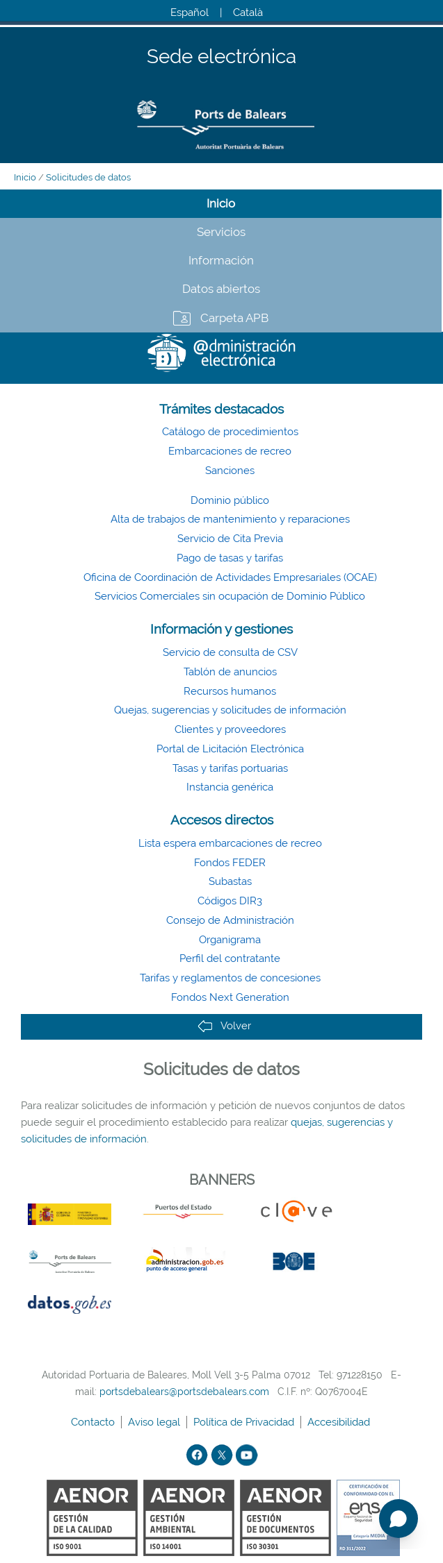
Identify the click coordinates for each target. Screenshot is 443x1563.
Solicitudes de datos (88, 177)
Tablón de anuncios (230, 672)
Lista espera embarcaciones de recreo (230, 843)
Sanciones (230, 470)
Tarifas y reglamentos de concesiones (230, 978)
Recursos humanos (230, 691)
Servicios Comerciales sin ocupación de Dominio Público (230, 596)
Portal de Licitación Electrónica (230, 749)
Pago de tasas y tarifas (230, 558)
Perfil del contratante (229, 958)
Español (189, 12)
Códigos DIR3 (230, 901)
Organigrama (230, 939)
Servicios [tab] (221, 232)
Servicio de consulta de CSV (230, 652)
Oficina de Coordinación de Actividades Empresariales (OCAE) (230, 577)
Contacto (94, 1422)
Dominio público (230, 500)
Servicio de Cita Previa (230, 538)
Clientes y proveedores (230, 729)
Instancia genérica (229, 787)
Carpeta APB (234, 318)
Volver (224, 1026)
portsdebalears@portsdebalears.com (184, 1391)
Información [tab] (221, 260)
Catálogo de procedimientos (230, 431)
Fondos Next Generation (230, 997)
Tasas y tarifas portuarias (230, 768)
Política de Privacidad (245, 1422)
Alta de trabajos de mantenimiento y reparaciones (230, 519)
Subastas (230, 881)
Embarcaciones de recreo (229, 451)
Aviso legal (155, 1422)
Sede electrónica (221, 57)
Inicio (25, 177)
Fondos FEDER (230, 862)
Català (248, 12)
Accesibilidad (340, 1422)
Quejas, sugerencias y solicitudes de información (230, 710)
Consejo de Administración (230, 920)
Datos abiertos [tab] (221, 289)
